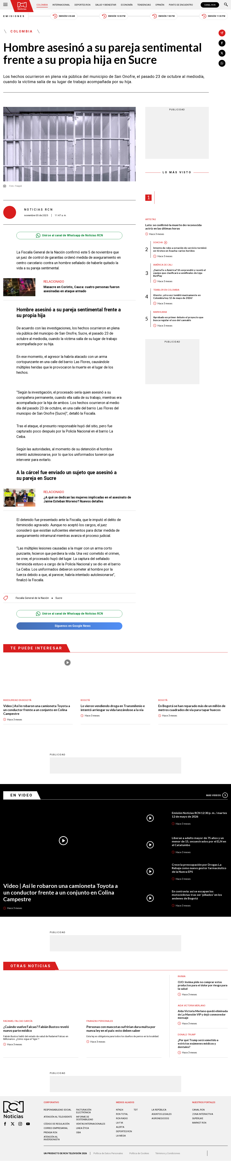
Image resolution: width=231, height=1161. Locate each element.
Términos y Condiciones (167, 1153)
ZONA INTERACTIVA (202, 1114)
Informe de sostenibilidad (84, 1118)
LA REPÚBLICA (159, 1110)
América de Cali (162, 264)
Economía (127, 4)
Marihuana (160, 312)
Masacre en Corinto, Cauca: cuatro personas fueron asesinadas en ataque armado (82, 289)
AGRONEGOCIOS (160, 1118)
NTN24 (119, 1110)
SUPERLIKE (197, 1118)
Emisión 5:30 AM (64, 16)
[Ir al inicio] (22, 6)
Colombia (42, 4)
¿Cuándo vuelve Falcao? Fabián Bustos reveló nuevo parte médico (36, 1029)
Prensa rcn (50, 1132)
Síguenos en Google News (69, 626)
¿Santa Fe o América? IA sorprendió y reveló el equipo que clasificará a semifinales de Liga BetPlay (179, 273)
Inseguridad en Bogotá (17, 700)
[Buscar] (226, 5)
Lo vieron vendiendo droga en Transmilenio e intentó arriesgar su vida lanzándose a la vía (113, 708)
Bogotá (85, 700)
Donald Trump (187, 1034)
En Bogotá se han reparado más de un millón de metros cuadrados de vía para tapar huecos (191, 708)
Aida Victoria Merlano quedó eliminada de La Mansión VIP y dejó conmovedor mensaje (203, 1014)
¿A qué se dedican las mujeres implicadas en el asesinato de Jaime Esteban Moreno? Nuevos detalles (87, 499)
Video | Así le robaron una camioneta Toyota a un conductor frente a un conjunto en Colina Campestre (36, 710)
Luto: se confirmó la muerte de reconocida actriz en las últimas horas (173, 226)
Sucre (59, 598)
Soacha (158, 242)
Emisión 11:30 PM (213, 16)
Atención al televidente (58, 1117)
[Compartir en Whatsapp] (222, 63)
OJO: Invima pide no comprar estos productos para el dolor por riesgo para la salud (202, 985)
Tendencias (144, 4)
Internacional (61, 4)
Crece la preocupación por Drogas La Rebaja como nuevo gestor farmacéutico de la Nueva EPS (199, 868)
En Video (21, 795)
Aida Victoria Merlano (192, 1005)
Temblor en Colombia (166, 289)
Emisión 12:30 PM (113, 16)
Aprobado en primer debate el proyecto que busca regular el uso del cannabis (178, 319)
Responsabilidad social (57, 1110)
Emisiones (14, 16)
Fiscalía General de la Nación (32, 598)
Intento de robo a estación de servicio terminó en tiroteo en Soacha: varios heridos (179, 249)
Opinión (159, 4)
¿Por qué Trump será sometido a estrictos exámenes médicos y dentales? (198, 1044)
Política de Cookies (139, 1153)
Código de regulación (56, 1124)
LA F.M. (119, 1123)
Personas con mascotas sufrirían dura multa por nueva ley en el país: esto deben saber (120, 1029)
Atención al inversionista (52, 1138)
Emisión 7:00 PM (163, 16)
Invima (182, 976)
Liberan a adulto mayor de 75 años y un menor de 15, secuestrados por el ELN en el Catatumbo (199, 841)
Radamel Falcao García (17, 1021)
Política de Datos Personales (108, 1153)
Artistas (150, 219)
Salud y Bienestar (105, 4)
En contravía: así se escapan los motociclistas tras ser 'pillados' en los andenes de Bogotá (197, 894)
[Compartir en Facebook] (222, 43)
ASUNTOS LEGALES (161, 1114)
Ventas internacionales (90, 1124)
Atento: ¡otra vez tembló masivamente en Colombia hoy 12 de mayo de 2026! (177, 297)
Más (217, 795)
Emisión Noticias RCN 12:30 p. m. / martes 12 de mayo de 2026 (199, 814)
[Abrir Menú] (5, 4)
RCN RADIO (122, 1118)
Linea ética (82, 1128)
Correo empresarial (56, 1128)
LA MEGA (121, 1135)
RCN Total (122, 1114)
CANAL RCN (209, 5)
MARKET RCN (199, 1123)
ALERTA (120, 1127)
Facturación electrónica (83, 1111)
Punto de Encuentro (181, 4)
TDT (136, 1110)
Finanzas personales (99, 1021)
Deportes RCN (83, 4)
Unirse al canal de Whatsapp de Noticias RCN (69, 235)
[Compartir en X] (222, 53)
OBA (78, 1132)
